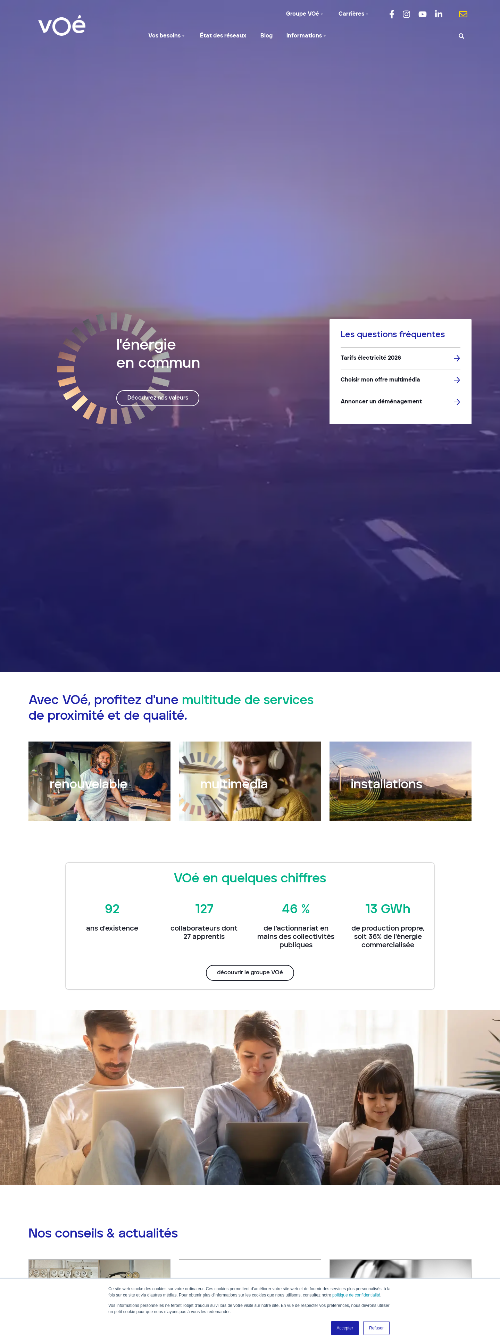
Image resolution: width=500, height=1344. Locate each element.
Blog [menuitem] (266, 36)
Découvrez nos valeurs (157, 398)
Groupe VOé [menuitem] (305, 14)
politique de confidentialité (356, 1295)
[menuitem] (392, 14)
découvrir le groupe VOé (250, 973)
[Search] (413, 36)
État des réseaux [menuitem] (223, 36)
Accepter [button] (345, 1328)
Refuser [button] (376, 1328)
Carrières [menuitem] (354, 14)
